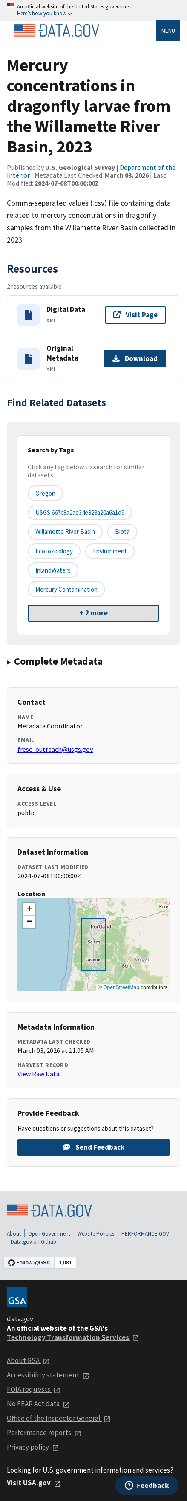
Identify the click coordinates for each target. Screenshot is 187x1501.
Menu (168, 30)
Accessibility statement (48, 1375)
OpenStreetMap (121, 987)
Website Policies (96, 1233)
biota (122, 532)
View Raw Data (38, 1073)
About (14, 1233)
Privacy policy (33, 1447)
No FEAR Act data (38, 1403)
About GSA (28, 1360)
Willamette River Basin (65, 532)
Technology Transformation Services (73, 1337)
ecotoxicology (54, 551)
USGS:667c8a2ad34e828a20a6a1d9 (79, 512)
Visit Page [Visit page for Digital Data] (135, 314)
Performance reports (44, 1432)
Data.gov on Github (33, 1241)
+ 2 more (94, 613)
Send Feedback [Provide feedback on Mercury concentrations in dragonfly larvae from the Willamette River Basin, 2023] (93, 1147)
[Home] (56, 30)
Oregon (45, 493)
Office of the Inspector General (59, 1418)
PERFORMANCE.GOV (145, 1233)
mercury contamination (66, 589)
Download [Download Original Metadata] (135, 358)
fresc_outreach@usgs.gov (55, 749)
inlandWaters (53, 570)
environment (110, 551)
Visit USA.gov (34, 1482)
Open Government (49, 1233)
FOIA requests (33, 1389)
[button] (29, 909)
